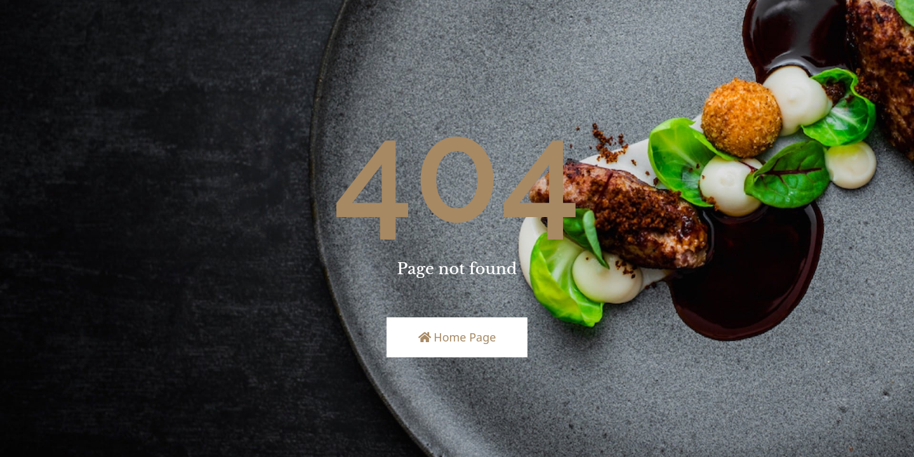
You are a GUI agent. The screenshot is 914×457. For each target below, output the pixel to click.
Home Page (457, 337)
